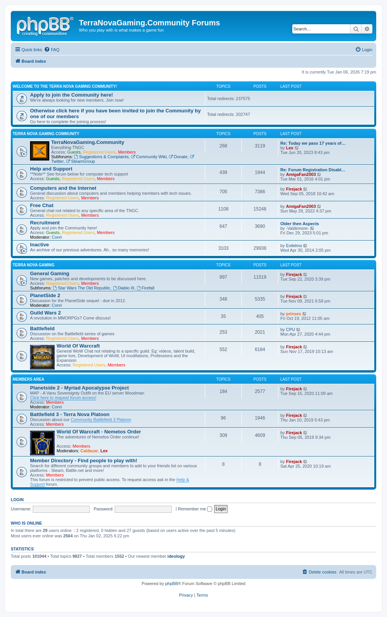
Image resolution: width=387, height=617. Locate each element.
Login (17, 499)
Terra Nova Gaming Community (46, 134)
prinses (293, 313)
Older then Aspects (299, 223)
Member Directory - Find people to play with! (83, 460)
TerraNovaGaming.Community (87, 142)
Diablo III (123, 288)
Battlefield (42, 328)
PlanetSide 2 (45, 295)
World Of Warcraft (78, 346)
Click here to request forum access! (63, 397)
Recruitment (45, 223)
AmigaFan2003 (301, 174)
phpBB (171, 583)
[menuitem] (51, 49)
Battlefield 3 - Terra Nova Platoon (69, 414)
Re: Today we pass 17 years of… (313, 143)
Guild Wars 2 (45, 313)
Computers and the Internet (63, 188)
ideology (176, 556)
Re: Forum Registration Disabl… (312, 169)
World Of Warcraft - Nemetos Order (99, 432)
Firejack (294, 189)
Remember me (195, 509)
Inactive (39, 244)
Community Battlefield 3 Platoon (101, 419)
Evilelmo (294, 245)
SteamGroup (80, 161)
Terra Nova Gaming (34, 265)
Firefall (145, 288)
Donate (178, 156)
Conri (57, 237)
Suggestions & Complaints (101, 156)
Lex (289, 147)
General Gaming (49, 273)
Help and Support (51, 169)
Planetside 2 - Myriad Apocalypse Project (79, 388)
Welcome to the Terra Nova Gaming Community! (65, 86)
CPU (290, 329)
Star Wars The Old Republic (81, 288)
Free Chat (42, 205)
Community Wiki (148, 156)
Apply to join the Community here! (71, 95)
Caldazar (89, 450)
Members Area (28, 379)
